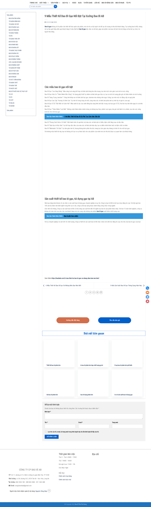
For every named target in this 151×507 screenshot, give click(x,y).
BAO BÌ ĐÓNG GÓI (13, 53)
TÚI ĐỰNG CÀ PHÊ (14, 24)
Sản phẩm (55, 3)
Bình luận (48, 412)
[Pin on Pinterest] (97, 292)
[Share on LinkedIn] (101, 292)
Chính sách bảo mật (65, 480)
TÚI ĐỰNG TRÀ (13, 85)
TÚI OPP (11, 100)
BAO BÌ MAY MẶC (13, 45)
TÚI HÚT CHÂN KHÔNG (15, 80)
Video (74, 3)
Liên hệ (97, 3)
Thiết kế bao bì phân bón (53, 365)
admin (55, 22)
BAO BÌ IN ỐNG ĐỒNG (14, 18)
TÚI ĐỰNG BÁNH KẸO (14, 21)
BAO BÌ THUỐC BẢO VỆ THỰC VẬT (18, 91)
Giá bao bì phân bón (52, 395)
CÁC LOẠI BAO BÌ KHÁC (15, 62)
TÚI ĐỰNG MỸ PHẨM (14, 68)
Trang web (115, 422)
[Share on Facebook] (86, 292)
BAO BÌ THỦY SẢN (14, 71)
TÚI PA (10, 36)
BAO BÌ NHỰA (119, 3)
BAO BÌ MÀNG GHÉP (14, 65)
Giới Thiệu (44, 3)
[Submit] (55, 6)
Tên (46, 422)
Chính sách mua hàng (65, 476)
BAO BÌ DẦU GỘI (13, 42)
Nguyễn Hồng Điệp (41, 491)
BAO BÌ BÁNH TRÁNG (14, 59)
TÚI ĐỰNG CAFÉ (13, 83)
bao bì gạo (82, 29)
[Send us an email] (49, 490)
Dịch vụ (66, 3)
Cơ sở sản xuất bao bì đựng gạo (123, 395)
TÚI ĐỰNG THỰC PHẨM (15, 50)
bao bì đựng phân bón (86, 395)
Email (80, 422)
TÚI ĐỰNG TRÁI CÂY (14, 39)
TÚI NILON (11, 103)
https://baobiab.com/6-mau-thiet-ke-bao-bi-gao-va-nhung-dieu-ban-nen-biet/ (75, 278)
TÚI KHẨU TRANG (13, 33)
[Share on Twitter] (90, 292)
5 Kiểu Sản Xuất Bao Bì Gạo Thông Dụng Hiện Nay (127, 285)
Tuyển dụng (88, 3)
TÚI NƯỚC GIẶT (13, 88)
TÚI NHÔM (11, 106)
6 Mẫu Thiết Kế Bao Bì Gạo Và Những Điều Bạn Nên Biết (61, 285)
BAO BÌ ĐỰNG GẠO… (14, 27)
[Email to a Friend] (94, 292)
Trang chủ (33, 3)
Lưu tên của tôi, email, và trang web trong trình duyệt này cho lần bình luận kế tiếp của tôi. (73, 432)
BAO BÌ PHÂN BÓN (14, 30)
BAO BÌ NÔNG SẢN (107, 3)
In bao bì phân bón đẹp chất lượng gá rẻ (91, 365)
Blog (80, 3)
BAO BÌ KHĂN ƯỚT (14, 47)
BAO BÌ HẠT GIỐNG (14, 56)
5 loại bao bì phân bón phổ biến (123, 365)
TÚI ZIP (11, 94)
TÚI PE (128, 3)
